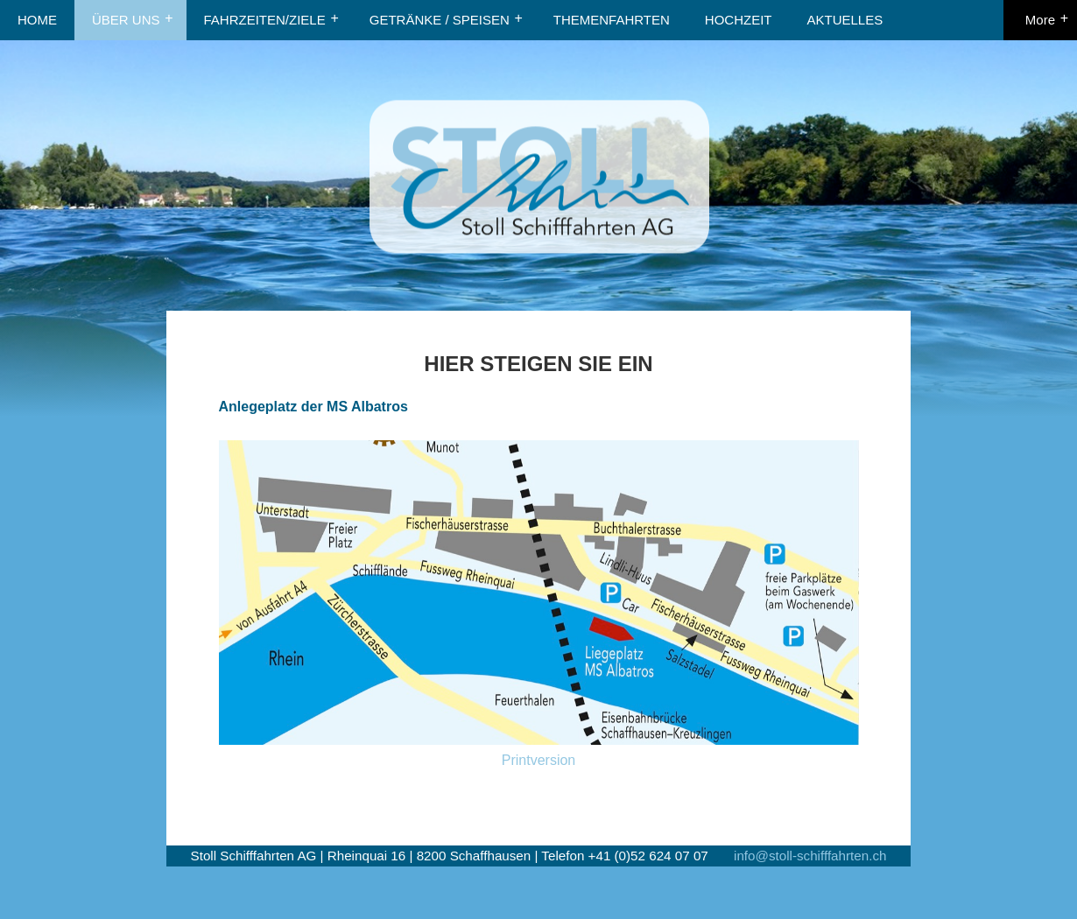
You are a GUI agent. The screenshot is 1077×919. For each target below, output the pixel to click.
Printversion (538, 760)
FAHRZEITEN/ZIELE (265, 19)
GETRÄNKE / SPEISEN (440, 19)
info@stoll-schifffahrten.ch (810, 855)
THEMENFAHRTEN (611, 19)
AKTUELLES (845, 19)
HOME (37, 19)
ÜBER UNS (126, 19)
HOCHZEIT (738, 19)
